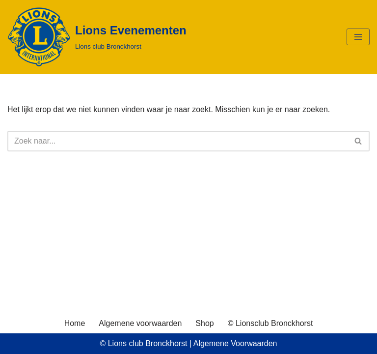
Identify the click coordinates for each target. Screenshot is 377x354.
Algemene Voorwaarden (235, 343)
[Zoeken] (177, 141)
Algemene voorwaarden (140, 323)
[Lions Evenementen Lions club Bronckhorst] (97, 37)
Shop (204, 323)
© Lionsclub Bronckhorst (270, 323)
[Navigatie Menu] (358, 37)
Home (74, 323)
